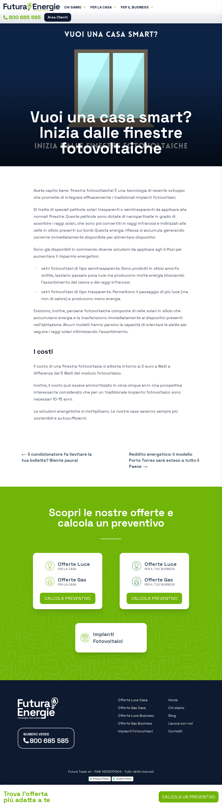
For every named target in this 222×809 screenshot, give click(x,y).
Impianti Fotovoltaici (135, 731)
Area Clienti (58, 17)
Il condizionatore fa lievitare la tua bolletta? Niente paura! (56, 457)
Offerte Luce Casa (132, 700)
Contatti (175, 731)
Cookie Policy (124, 778)
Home (173, 700)
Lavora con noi (180, 723)
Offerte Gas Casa (132, 708)
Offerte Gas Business (135, 723)
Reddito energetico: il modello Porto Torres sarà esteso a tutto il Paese (164, 460)
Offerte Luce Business (136, 715)
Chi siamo (176, 708)
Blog (172, 715)
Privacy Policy (101, 778)
